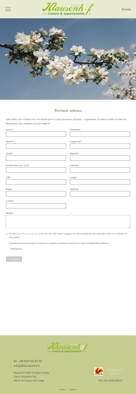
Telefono (74, 189)
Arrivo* (9, 129)
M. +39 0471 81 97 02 (28, 361)
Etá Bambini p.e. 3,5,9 (17, 165)
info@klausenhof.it (27, 365)
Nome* (9, 141)
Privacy (63, 389)
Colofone (72, 389)
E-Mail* (10, 201)
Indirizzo (74, 165)
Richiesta (126, 9)
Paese (9, 189)
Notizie (9, 213)
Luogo (73, 177)
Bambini (74, 153)
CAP (8, 177)
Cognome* (76, 141)
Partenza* (75, 129)
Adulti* (9, 153)
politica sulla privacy (28, 233)
